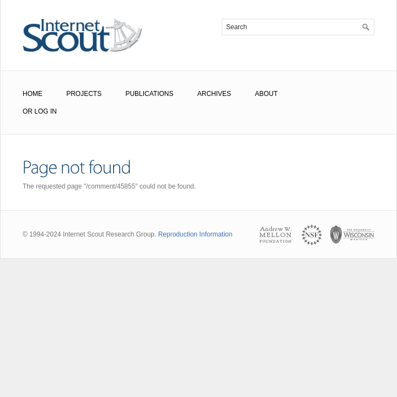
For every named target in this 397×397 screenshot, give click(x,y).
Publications (149, 94)
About (266, 94)
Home (32, 94)
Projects (83, 94)
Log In (45, 111)
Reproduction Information (195, 234)
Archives (214, 94)
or (28, 111)
